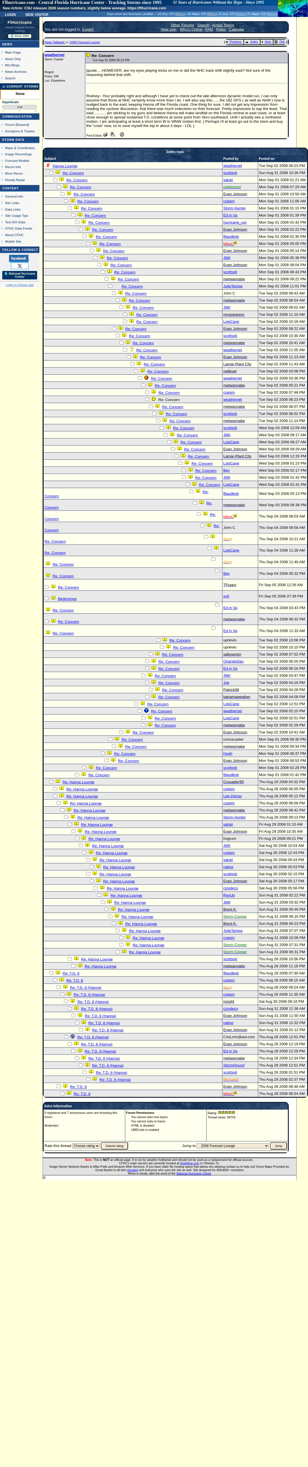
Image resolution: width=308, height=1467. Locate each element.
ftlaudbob (231, 236)
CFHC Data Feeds (18, 228)
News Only (13, 59)
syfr (226, 596)
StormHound (234, 1065)
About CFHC (14, 235)
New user (169, 29)
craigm (229, 201)
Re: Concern (73, 173)
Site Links (12, 203)
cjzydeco (230, 888)
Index (251, 41)
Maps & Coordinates (20, 148)
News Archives (16, 71)
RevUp (229, 895)
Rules (221, 29)
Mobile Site (13, 241)
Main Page (13, 52)
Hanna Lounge (65, 166)
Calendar (236, 29)
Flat (279, 41)
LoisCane (231, 321)
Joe (226, 682)
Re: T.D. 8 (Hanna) (85, 987)
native (228, 867)
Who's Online (191, 29)
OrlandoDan (233, 661)
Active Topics (223, 25)
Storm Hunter (234, 208)
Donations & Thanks (20, 131)
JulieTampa (232, 286)
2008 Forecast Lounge (85, 42)
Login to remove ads (19, 285)
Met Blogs (12, 65)
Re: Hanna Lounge (78, 782)
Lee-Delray (232, 796)
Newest (22, 124)
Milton (180, 14)
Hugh (227, 753)
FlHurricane (20, 22)
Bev (226, 470)
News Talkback (54, 42)
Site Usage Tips (16, 215)
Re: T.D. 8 (71, 973)
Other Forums (182, 25)
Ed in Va (230, 215)
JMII (226, 258)
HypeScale (10, 102)
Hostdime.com (189, 1163)
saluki (228, 180)
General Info (14, 196)
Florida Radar (15, 180)
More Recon (14, 173)
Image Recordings (18, 154)
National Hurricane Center (194, 1173)
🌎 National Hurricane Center (19, 275)
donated (132, 1170)
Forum (10, 124)
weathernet (54, 55)
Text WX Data (15, 222)
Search (10, 78)
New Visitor (37, 14)
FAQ (209, 29)
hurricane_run (235, 222)
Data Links (13, 209)
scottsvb (230, 173)
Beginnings (67, 599)
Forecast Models (17, 160)
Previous (233, 41)
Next (266, 41)
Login (10, 14)
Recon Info (13, 167)
